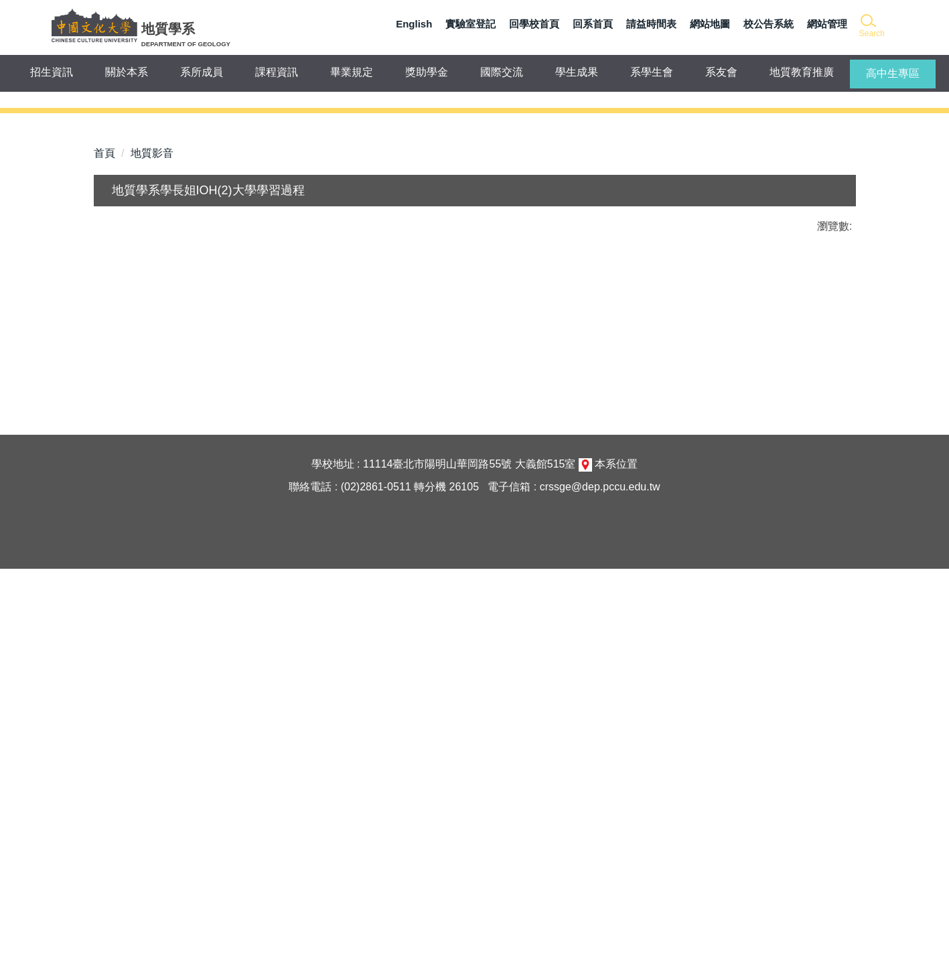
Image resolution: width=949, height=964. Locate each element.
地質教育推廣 (802, 72)
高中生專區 (893, 73)
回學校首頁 (534, 23)
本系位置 (616, 859)
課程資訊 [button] (276, 72)
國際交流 (501, 72)
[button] (871, 26)
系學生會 (651, 72)
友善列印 (233, 633)
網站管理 (827, 23)
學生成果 (576, 72)
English (414, 23)
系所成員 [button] (201, 72)
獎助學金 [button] (426, 72)
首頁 (104, 521)
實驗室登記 (470, 23)
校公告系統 (768, 23)
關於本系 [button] (126, 72)
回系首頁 (593, 23)
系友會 (721, 72)
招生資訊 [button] (51, 72)
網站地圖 (710, 23)
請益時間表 (651, 23)
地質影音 (152, 521)
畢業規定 (351, 72)
